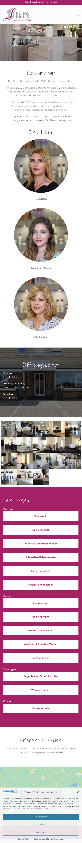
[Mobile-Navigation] (78, 15)
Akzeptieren (41, 816)
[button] (77, 792)
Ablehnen (41, 824)
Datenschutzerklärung (43, 839)
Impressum (59, 839)
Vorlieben (41, 832)
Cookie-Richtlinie (25, 839)
